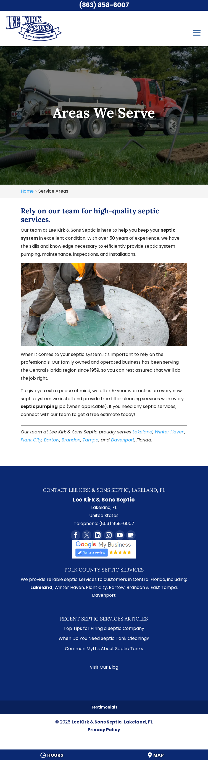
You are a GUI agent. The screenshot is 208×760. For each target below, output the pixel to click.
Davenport (122, 440)
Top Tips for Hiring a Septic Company (104, 628)
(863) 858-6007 (104, 5)
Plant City (31, 440)
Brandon (71, 440)
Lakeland (142, 432)
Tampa (91, 440)
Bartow (51, 440)
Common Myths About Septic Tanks (104, 648)
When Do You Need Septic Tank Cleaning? (104, 638)
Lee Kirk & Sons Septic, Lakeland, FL (112, 722)
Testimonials (104, 707)
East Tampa (164, 587)
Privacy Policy (104, 730)
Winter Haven (170, 432)
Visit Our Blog (104, 667)
